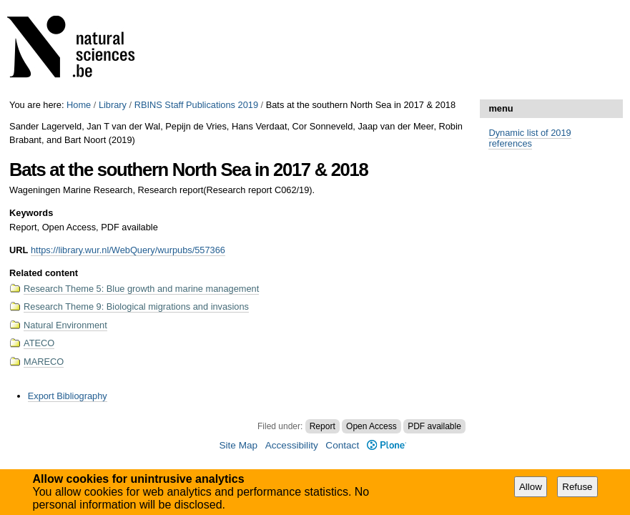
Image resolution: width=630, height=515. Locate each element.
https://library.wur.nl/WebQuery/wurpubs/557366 (128, 250)
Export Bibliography (67, 396)
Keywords (31, 212)
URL (18, 250)
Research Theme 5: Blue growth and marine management (141, 288)
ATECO (39, 343)
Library (113, 104)
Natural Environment (65, 325)
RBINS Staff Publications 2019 (196, 104)
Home (79, 104)
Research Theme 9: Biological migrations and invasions (136, 306)
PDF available (434, 426)
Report (322, 426)
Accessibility (291, 445)
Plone (386, 445)
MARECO (44, 361)
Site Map (238, 445)
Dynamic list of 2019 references (529, 138)
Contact (342, 445)
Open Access (371, 426)
